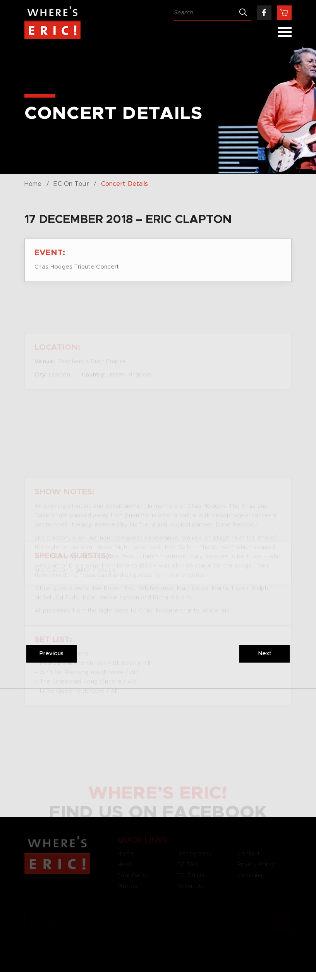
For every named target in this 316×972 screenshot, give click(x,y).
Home (32, 184)
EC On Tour (71, 184)
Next (264, 653)
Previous (52, 653)
